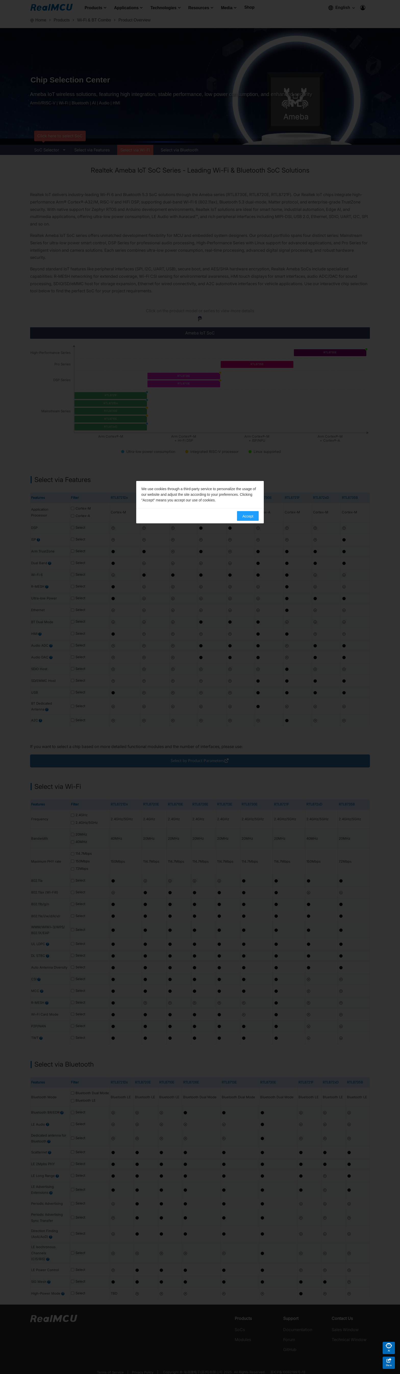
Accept (247, 516)
